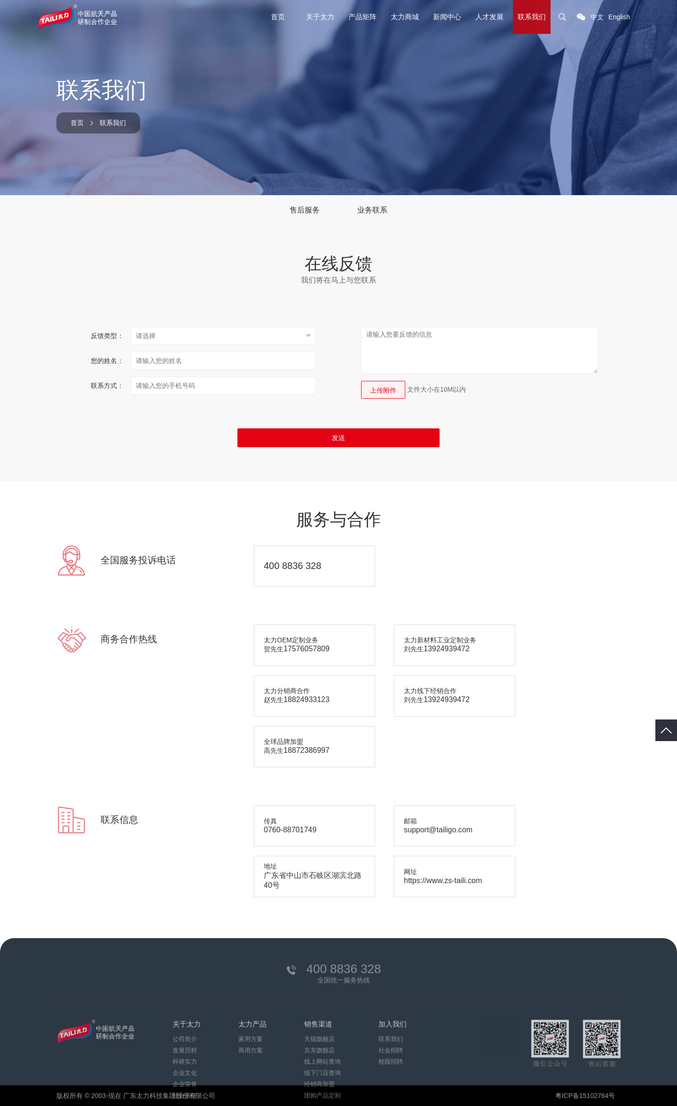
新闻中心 (447, 17)
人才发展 (489, 17)
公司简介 (185, 1065)
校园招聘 (390, 1088)
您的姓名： (107, 360)
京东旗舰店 (319, 1077)
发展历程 (185, 1077)
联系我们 (532, 17)
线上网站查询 (322, 1088)
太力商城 (405, 17)
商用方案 (250, 1077)
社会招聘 (390, 1077)
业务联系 (372, 210)
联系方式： (107, 385)
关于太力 (320, 17)
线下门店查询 (322, 1099)
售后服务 (305, 210)
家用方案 (250, 1065)
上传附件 (383, 390)
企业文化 (185, 1099)
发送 (338, 438)
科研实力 (185, 1088)
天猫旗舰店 (319, 1065)
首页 (278, 17)
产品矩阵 (362, 17)
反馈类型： (107, 336)
